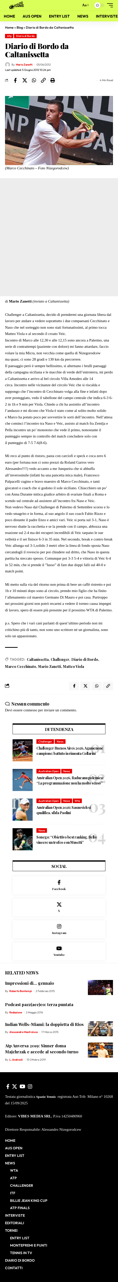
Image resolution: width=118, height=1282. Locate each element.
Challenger (60, 659)
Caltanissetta (38, 659)
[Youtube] (59, 951)
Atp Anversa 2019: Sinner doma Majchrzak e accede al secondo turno (41, 1049)
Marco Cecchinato (20, 666)
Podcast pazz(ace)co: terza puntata (39, 1004)
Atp (9, 36)
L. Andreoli (16, 1059)
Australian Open (48, 771)
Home (9, 27)
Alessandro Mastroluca (23, 1032)
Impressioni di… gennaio (29, 983)
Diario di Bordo (25, 36)
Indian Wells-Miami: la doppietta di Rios (44, 1024)
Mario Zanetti (24, 64)
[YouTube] (22, 1086)
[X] (59, 907)
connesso (30, 710)
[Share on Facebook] (15, 80)
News (60, 741)
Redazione (15, 1012)
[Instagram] (59, 929)
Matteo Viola (73, 666)
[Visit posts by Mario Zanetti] (7, 64)
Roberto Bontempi (20, 991)
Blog (20, 27)
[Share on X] (24, 80)
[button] (76, 5)
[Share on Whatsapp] (34, 80)
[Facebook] (59, 885)
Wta (77, 801)
